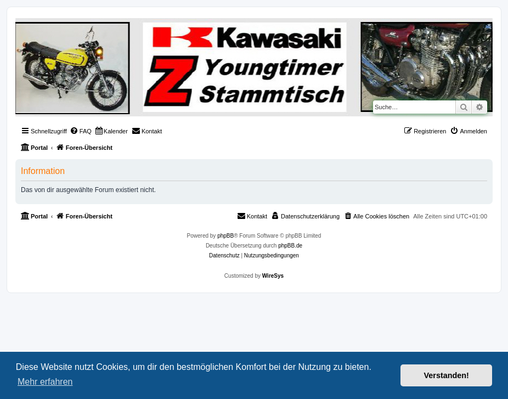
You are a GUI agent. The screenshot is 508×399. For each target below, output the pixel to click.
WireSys (273, 276)
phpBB (225, 236)
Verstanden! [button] (446, 375)
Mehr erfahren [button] (45, 381)
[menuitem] (81, 131)
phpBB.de (290, 246)
